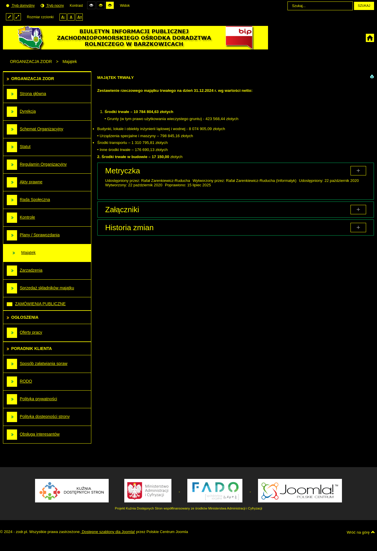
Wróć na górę (361, 532)
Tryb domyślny (20, 5)
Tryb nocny (52, 5)
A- (63, 17)
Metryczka (122, 170)
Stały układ (9, 16)
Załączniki (122, 209)
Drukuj (372, 76)
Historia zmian (129, 227)
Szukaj (364, 5)
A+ (79, 17)
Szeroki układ (17, 16)
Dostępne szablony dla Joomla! (108, 532)
